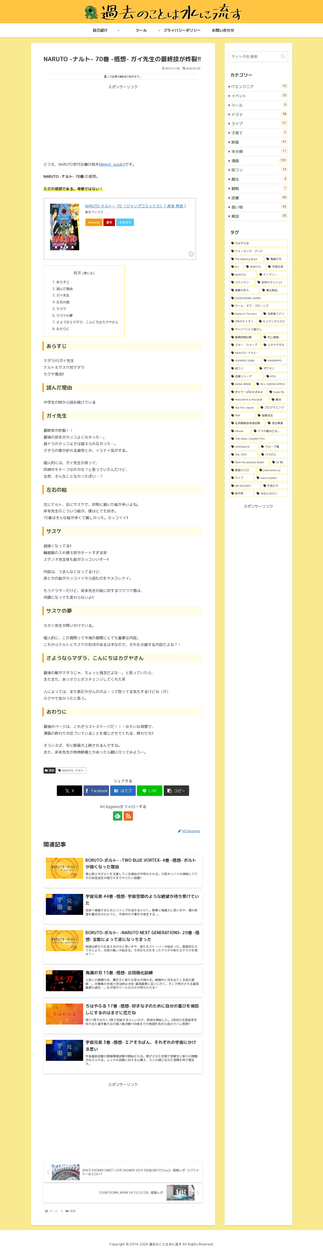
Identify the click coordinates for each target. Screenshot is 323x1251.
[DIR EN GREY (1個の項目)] (244, 485)
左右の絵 (62, 302)
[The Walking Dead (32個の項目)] (246, 259)
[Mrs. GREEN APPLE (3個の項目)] (271, 384)
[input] (258, 56)
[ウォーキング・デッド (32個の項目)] (258, 251)
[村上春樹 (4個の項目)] (275, 337)
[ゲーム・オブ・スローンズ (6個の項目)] (258, 305)
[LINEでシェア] (149, 790)
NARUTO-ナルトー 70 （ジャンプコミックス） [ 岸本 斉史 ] (135, 206)
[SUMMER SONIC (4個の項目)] (245, 360)
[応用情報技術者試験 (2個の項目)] (247, 423)
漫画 (49, 770)
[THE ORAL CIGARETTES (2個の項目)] (258, 438)
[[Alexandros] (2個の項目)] (272, 470)
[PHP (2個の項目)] (242, 415)
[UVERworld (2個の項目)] (243, 446)
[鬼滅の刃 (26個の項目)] (276, 259)
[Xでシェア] (69, 790)
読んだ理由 (64, 289)
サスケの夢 (64, 315)
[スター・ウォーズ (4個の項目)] (245, 344)
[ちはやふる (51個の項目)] (258, 243)
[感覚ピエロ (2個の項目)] (242, 470)
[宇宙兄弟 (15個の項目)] (276, 266)
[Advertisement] (123, 123)
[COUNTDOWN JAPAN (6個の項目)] (258, 298)
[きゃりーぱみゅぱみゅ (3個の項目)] (247, 392)
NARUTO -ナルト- (71, 770)
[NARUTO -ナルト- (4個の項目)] (258, 352)
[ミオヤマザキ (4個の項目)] (275, 344)
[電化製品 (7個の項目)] (274, 290)
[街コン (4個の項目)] (243, 368)
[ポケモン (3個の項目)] (272, 368)
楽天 (109, 222)
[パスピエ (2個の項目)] (273, 454)
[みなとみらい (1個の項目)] (271, 493)
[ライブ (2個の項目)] (241, 477)
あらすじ (62, 282)
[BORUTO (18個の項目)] (254, 266)
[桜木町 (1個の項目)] (241, 493)
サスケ (61, 309)
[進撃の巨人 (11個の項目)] (244, 290)
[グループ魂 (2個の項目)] (273, 446)
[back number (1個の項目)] (271, 477)
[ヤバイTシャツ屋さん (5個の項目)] (258, 329)
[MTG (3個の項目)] (276, 376)
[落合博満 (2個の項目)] (277, 423)
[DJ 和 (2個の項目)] (279, 462)
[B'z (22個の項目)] (236, 266)
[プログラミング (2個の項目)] (273, 407)
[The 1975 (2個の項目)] (243, 454)
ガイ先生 (62, 295)
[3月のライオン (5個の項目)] (242, 321)
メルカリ (125, 222)
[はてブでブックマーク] (123, 790)
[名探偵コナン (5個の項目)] (274, 313)
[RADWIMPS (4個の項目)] (275, 360)
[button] (176, 790)
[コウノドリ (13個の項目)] (242, 282)
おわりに (62, 329)
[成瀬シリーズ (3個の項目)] (246, 376)
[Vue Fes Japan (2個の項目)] (243, 407)
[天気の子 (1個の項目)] (274, 485)
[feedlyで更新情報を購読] (117, 816)
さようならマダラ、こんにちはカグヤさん (87, 322)
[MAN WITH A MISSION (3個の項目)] (249, 399)
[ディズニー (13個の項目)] (272, 274)
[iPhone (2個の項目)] (240, 431)
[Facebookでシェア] (96, 790)
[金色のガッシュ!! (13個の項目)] (271, 282)
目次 (77, 272)
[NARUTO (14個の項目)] (242, 274)
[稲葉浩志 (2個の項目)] (272, 415)
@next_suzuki (112, 164)
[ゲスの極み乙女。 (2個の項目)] (270, 431)
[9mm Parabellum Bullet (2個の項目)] (249, 462)
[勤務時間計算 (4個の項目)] (245, 337)
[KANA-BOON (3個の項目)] (241, 384)
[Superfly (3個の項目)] (277, 392)
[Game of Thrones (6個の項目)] (245, 313)
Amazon (94, 222)
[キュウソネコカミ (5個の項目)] (272, 321)
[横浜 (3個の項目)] (279, 399)
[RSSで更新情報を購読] (128, 816)
